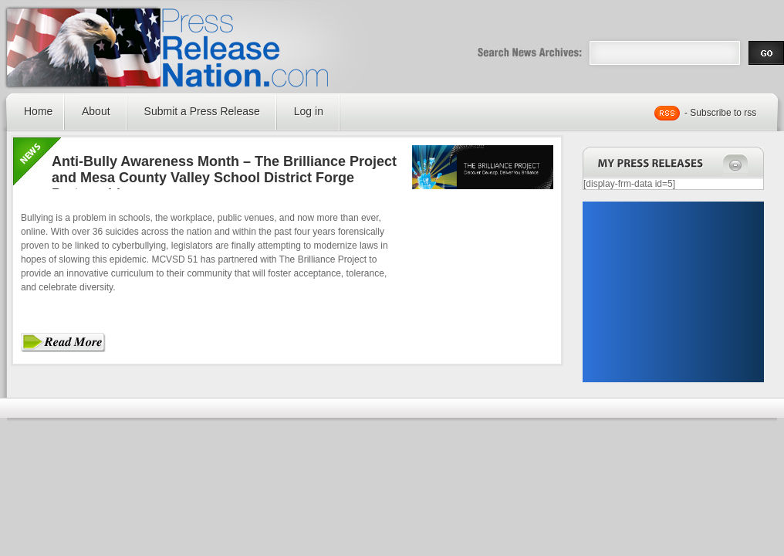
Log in (308, 111)
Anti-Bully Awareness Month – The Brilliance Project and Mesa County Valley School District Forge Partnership (224, 178)
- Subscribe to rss (720, 112)
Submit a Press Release (202, 111)
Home (38, 111)
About (96, 111)
